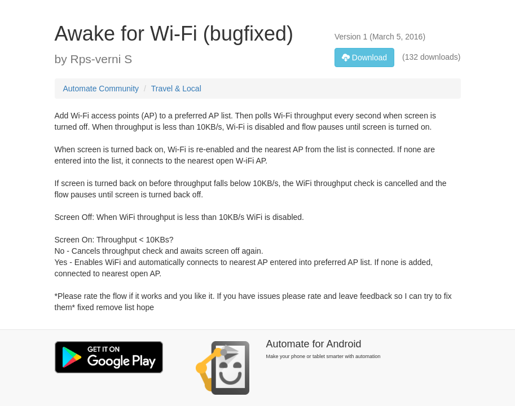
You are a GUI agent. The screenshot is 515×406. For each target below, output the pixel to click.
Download (364, 57)
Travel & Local (176, 88)
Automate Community (101, 88)
